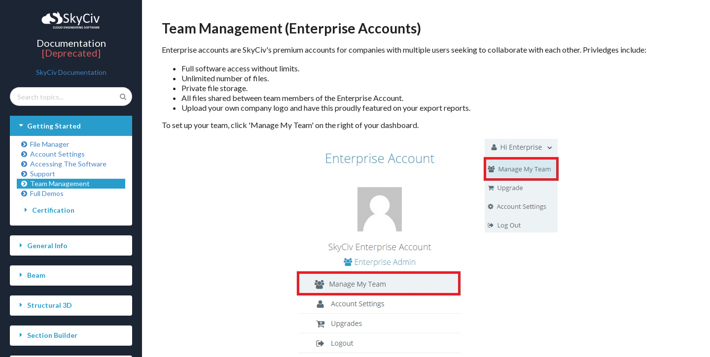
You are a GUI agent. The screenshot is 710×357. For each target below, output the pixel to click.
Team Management (55, 183)
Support (37, 173)
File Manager (44, 144)
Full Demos (42, 193)
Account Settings (52, 154)
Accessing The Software (63, 164)
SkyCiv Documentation (71, 72)
